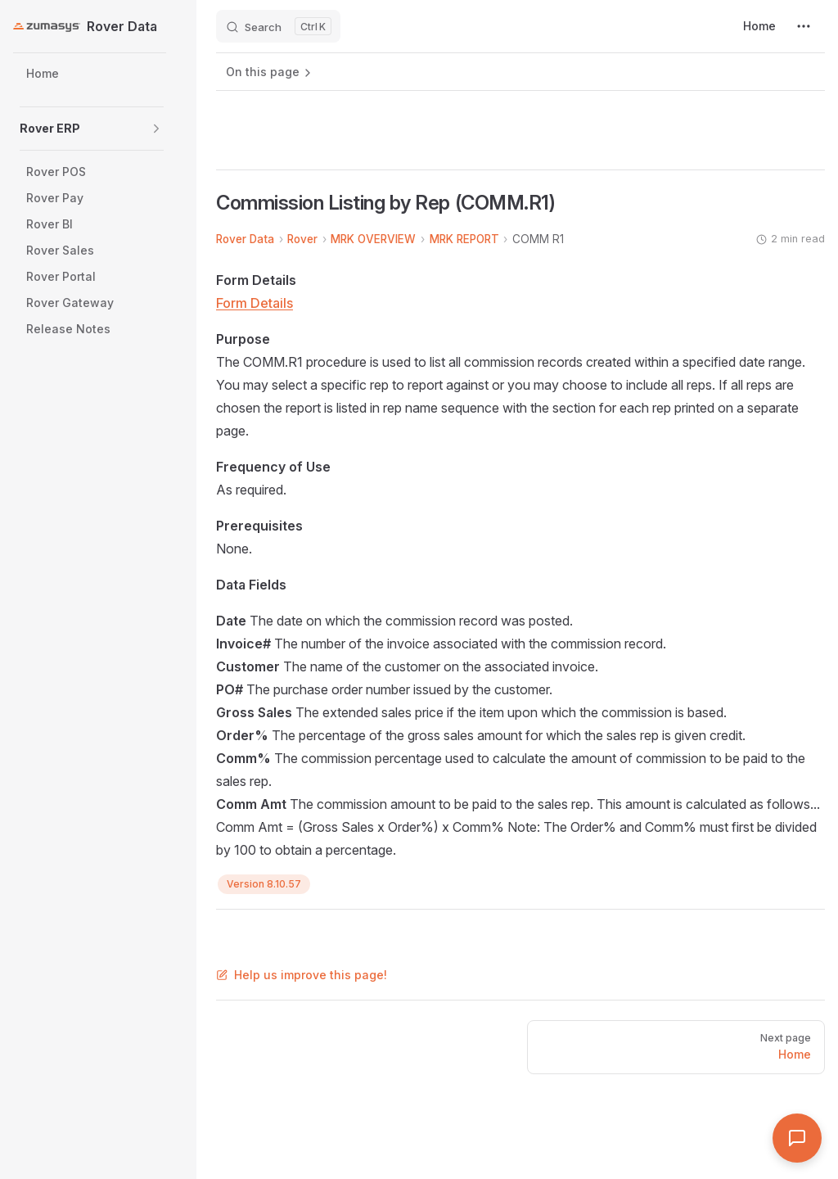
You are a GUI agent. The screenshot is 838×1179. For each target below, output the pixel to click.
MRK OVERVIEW (373, 239)
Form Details (254, 303)
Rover (302, 239)
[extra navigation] (804, 26)
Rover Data (245, 239)
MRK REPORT (464, 239)
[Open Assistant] (797, 1138)
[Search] (278, 26)
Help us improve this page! (301, 975)
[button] (156, 128)
